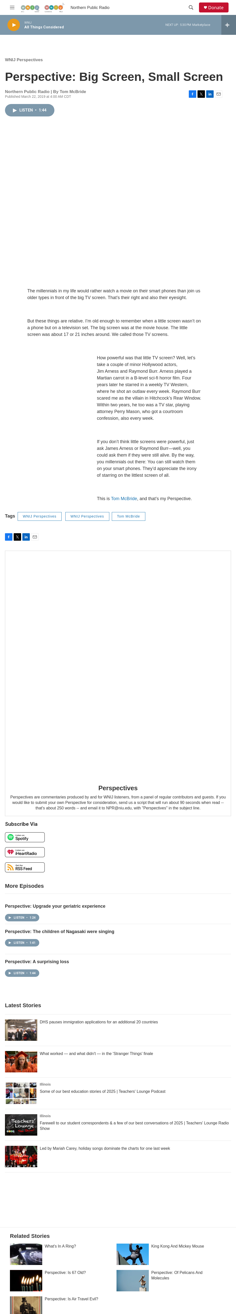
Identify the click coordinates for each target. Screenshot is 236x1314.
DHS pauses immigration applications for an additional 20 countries (99, 1022)
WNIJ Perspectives (24, 59)
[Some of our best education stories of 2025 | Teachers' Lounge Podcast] (21, 1093)
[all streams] (228, 25)
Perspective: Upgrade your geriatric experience (55, 906)
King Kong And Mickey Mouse (177, 1246)
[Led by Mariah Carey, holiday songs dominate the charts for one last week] (21, 1156)
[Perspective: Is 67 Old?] (26, 1280)
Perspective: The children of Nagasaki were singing (59, 931)
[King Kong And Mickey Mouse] (133, 1254)
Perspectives (118, 788)
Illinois (45, 1084)
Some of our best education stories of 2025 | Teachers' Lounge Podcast (102, 1091)
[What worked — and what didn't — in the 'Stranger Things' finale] (21, 1061)
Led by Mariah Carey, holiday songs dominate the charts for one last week (105, 1148)
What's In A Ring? (60, 1246)
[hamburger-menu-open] (12, 7)
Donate (216, 7)
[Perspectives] (118, 664)
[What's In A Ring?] (26, 1254)
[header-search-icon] (191, 7)
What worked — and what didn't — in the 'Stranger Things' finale (96, 1053)
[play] (14, 25)
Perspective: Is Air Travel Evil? (71, 1299)
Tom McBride (124, 498)
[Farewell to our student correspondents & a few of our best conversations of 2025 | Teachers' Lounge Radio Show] (21, 1125)
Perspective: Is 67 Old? (65, 1272)
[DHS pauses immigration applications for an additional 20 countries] (21, 1030)
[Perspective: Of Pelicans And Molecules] (133, 1280)
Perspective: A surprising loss (37, 961)
